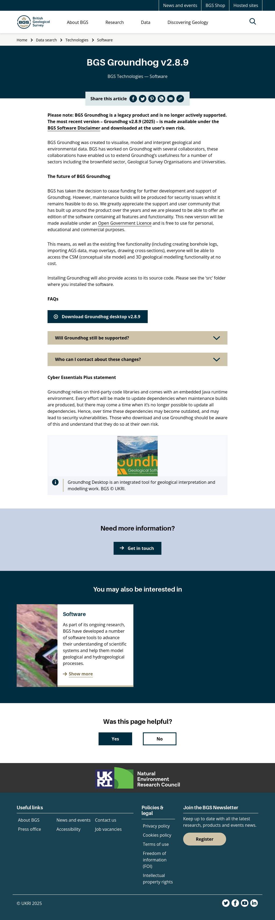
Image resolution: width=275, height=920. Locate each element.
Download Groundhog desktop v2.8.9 (101, 317)
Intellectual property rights (158, 878)
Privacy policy (156, 826)
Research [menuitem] (115, 22)
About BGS (28, 820)
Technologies (77, 39)
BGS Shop (215, 5)
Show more (81, 674)
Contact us (105, 820)
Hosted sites (245, 5)
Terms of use (156, 844)
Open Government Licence (124, 223)
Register (205, 839)
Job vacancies (108, 829)
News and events (180, 5)
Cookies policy (157, 835)
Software (105, 39)
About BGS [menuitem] (77, 22)
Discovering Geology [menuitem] (188, 22)
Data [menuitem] (145, 22)
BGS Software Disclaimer (74, 128)
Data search (46, 39)
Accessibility (68, 829)
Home (22, 39)
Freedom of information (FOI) (155, 859)
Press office (29, 829)
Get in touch (141, 548)
